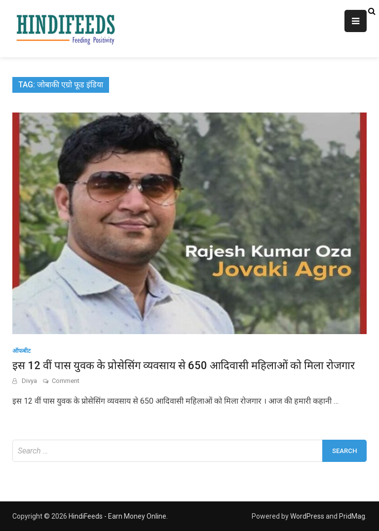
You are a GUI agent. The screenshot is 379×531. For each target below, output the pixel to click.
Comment (65, 380)
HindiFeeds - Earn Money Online (117, 516)
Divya (29, 380)
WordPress (307, 516)
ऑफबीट (21, 350)
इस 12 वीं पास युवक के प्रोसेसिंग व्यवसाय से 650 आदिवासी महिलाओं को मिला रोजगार (183, 365)
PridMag (352, 516)
